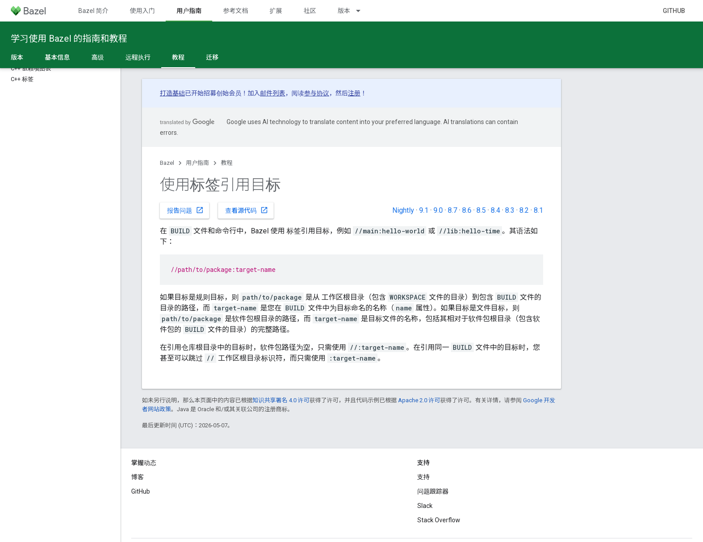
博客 (137, 477)
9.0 (438, 210)
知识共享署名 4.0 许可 (281, 400)
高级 (97, 57)
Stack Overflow (438, 520)
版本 (344, 10)
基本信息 (57, 57)
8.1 (538, 210)
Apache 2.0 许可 (419, 400)
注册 (354, 93)
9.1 (424, 210)
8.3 (509, 210)
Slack (425, 505)
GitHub (674, 10)
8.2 (524, 210)
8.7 (452, 210)
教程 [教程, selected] (178, 57)
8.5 (481, 210)
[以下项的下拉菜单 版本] (362, 11)
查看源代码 (246, 210)
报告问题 (185, 210)
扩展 (276, 10)
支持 (423, 477)
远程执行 (137, 57)
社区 (310, 10)
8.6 (467, 210)
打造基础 (172, 93)
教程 (226, 162)
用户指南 (197, 162)
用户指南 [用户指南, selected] (188, 10)
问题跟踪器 (433, 491)
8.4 (495, 210)
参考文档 (235, 10)
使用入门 (142, 10)
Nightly (403, 210)
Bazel (167, 162)
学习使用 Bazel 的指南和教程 (69, 38)
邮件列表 (272, 93)
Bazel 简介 (93, 10)
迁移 (212, 57)
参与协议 (316, 93)
